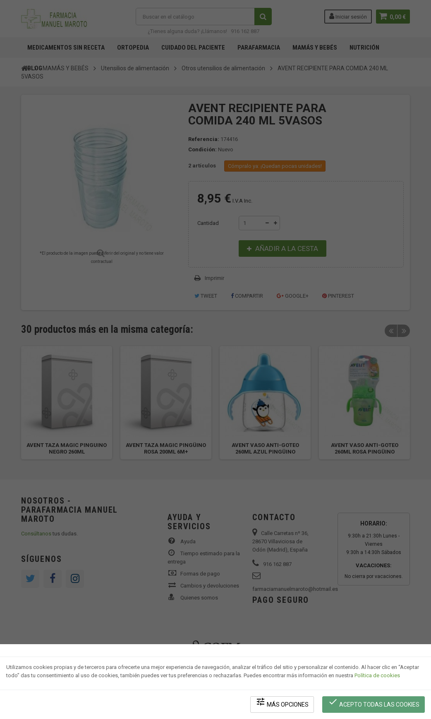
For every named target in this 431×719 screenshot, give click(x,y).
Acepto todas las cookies (373, 702)
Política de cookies (377, 676)
